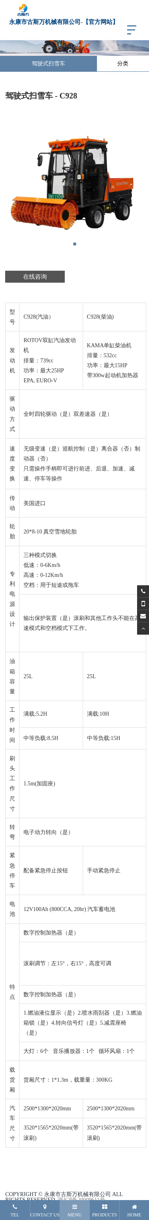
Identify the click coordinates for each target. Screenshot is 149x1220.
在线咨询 (35, 277)
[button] (74, 244)
